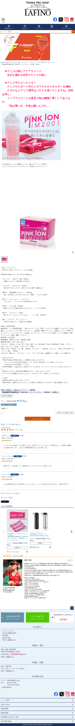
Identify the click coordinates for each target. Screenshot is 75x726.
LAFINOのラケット (9, 27)
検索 (73, 31)
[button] (3, 531)
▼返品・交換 (37, 662)
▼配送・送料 (37, 645)
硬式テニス (9, 62)
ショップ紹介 (5, 700)
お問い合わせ (6, 687)
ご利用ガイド (11, 640)
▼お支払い (37, 627)
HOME (2, 62)
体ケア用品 (17, 62)
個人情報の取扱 (6, 721)
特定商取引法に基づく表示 (10, 717)
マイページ (39, 27)
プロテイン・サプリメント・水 (31, 62)
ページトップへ (72, 608)
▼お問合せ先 (37, 676)
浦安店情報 (4, 708)
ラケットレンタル (66, 27)
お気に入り (25, 27)
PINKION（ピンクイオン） (49, 62)
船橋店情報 (4, 713)
